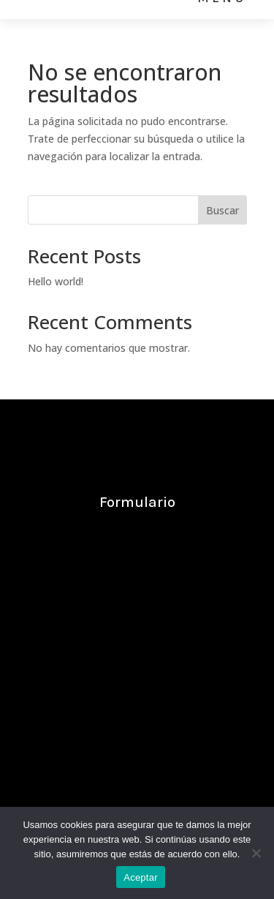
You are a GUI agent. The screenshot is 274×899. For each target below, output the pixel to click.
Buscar (222, 210)
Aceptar (140, 877)
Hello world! (55, 281)
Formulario (137, 502)
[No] (255, 853)
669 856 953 (187, 692)
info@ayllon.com (140, 631)
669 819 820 (88, 692)
